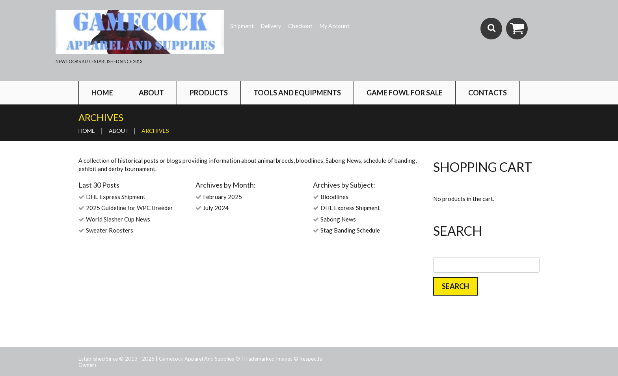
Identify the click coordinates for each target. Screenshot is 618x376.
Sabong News (338, 219)
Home (102, 92)
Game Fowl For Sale (405, 92)
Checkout (300, 25)
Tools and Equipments (297, 92)
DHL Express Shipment (115, 196)
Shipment (242, 25)
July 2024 (216, 207)
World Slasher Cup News (118, 219)
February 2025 (222, 196)
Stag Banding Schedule (350, 230)
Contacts (487, 92)
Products (209, 92)
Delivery (271, 25)
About (151, 92)
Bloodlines (334, 196)
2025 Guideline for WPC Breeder (129, 207)
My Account (335, 25)
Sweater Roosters (109, 230)
